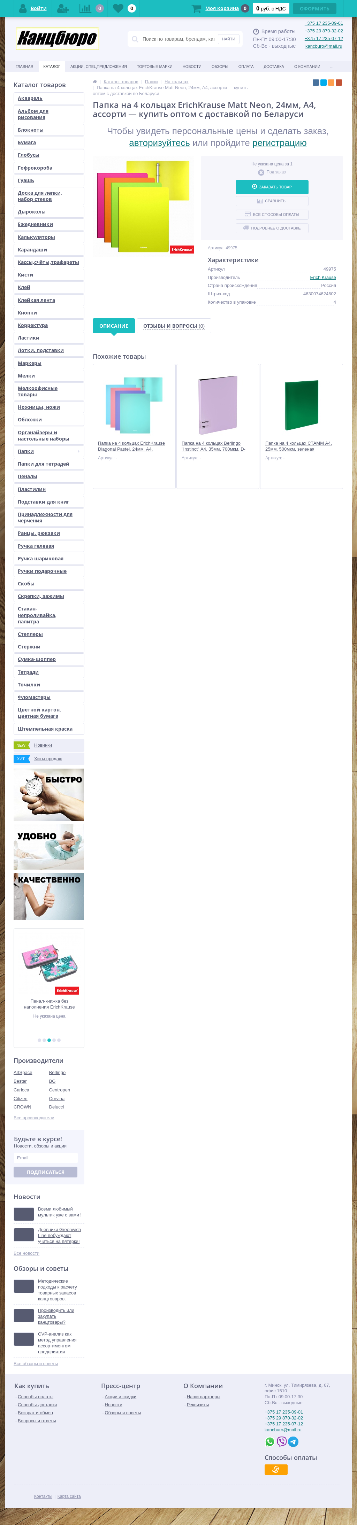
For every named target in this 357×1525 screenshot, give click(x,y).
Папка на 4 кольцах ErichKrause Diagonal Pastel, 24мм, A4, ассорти (131, 449)
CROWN (22, 1107)
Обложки (30, 419)
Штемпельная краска (45, 728)
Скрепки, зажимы (41, 596)
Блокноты (31, 129)
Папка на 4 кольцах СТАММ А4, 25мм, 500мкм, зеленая (298, 446)
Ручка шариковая (40, 558)
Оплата (246, 66)
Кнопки (27, 312)
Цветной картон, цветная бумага (39, 712)
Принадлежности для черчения (45, 517)
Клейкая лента (36, 300)
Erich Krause (323, 277)
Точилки (29, 684)
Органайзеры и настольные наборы (43, 435)
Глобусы (28, 154)
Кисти (25, 274)
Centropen (59, 1089)
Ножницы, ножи (39, 407)
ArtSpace (23, 1072)
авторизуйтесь (159, 143)
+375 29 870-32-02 (324, 30)
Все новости (26, 1253)
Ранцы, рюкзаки (39, 533)
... (332, 66)
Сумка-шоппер (37, 659)
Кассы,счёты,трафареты (48, 262)
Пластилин (32, 489)
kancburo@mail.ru (323, 46)
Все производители (34, 1117)
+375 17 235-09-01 (324, 23)
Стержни (29, 646)
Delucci (56, 1107)
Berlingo (57, 1072)
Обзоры (220, 66)
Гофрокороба (35, 167)
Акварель (30, 98)
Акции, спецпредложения (98, 66)
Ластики (28, 337)
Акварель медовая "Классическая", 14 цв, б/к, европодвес (49, 1004)
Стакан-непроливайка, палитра (37, 614)
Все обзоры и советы (36, 1363)
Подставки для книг (43, 501)
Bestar (20, 1081)
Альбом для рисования (33, 114)
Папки (48, 451)
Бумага (27, 142)
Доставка (274, 66)
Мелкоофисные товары (38, 391)
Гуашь (26, 180)
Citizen (21, 1098)
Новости (192, 66)
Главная (24, 66)
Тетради (28, 672)
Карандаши (32, 249)
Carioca (21, 1089)
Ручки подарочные (42, 571)
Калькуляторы (36, 237)
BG (52, 1081)
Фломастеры (34, 697)
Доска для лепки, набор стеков (40, 195)
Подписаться (45, 1172)
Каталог (51, 66)
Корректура (33, 325)
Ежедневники (35, 224)
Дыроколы (32, 211)
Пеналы (27, 476)
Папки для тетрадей (43, 463)
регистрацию (279, 143)
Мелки (26, 375)
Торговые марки (155, 66)
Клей (24, 287)
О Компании (307, 66)
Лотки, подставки (41, 350)
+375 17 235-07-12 (324, 38)
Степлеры (30, 634)
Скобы (26, 583)
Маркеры (29, 363)
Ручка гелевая (36, 546)
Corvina (57, 1098)
